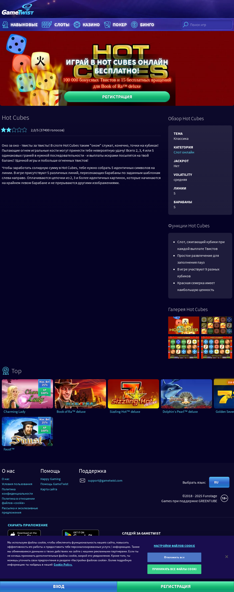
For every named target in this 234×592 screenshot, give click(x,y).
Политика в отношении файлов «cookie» (18, 500)
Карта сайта (48, 489)
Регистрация (117, 96)
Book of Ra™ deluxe (71, 411)
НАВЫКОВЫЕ (19, 24)
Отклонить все (174, 559)
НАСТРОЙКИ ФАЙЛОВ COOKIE (174, 548)
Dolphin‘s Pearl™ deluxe (180, 411)
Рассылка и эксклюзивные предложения (20, 510)
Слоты (55, 24)
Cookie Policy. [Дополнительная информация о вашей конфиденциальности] (63, 567)
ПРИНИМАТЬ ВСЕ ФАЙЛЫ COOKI (174, 571)
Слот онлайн (184, 152)
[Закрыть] (227, 559)
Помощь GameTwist (54, 484)
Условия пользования (17, 484)
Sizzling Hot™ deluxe (125, 411)
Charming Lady (14, 411)
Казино (86, 24)
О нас (5, 479)
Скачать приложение (28, 525)
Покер (115, 24)
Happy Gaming (50, 479)
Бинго (142, 24)
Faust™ (9, 449)
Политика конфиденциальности (17, 491)
